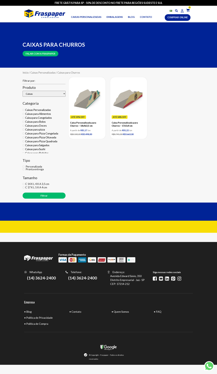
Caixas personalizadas (86, 16)
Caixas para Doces (36, 125)
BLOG (131, 16)
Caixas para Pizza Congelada (41, 133)
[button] (176, 10)
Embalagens (115, 16)
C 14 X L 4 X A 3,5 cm (37, 183)
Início (26, 72)
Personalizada (33, 166)
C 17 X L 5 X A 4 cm (36, 187)
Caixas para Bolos (35, 121)
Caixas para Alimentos (38, 113)
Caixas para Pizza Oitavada (40, 137)
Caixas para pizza (35, 129)
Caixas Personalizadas (43, 72)
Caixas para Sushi (35, 149)
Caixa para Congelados (38, 117)
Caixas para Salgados (37, 145)
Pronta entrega (34, 169)
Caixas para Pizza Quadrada (41, 141)
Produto (29, 87)
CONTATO (146, 16)
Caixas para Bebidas (37, 153)
